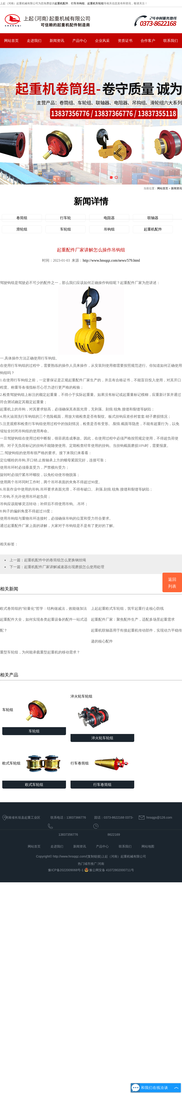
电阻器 (109, 218)
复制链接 (94, 856)
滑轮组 (21, 229)
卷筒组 (21, 218)
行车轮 (65, 218)
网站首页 (11, 41)
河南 (101, 863)
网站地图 (148, 846)
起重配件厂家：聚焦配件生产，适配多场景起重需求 (133, 619)
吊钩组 (109, 229)
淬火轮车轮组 (93, 714)
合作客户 (148, 41)
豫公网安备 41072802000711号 (109, 870)
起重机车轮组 (95, 3)
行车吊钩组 (78, 3)
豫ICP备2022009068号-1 (66, 870)
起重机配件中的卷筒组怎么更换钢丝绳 (55, 560)
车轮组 (65, 229)
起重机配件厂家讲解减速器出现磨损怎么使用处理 (64, 567)
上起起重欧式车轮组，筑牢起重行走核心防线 (127, 608)
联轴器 (152, 218)
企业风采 (102, 41)
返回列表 (172, 583)
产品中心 (79, 41)
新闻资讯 (57, 41)
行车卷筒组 (102, 763)
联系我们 (170, 41)
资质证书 (125, 41)
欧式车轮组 (34, 763)
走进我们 (34, 41)
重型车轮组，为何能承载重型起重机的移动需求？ (40, 652)
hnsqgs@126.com (159, 817)
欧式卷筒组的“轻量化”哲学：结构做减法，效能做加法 (43, 608)
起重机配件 (61, 3)
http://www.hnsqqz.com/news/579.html (111, 260)
